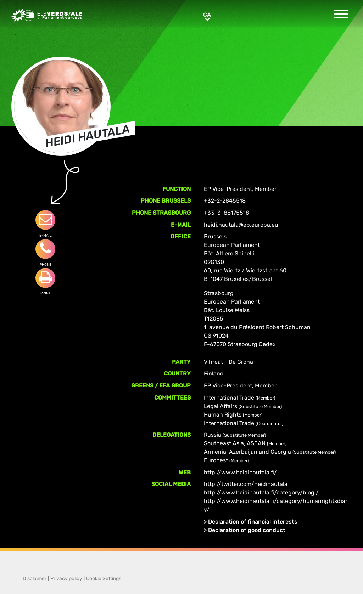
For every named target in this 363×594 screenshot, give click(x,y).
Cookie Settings (103, 579)
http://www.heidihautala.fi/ (240, 472)
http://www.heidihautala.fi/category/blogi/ (261, 492)
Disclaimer (34, 579)
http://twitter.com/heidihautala (245, 484)
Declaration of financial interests (252, 521)
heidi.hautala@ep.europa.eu (241, 224)
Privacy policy (66, 579)
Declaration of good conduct (246, 530)
